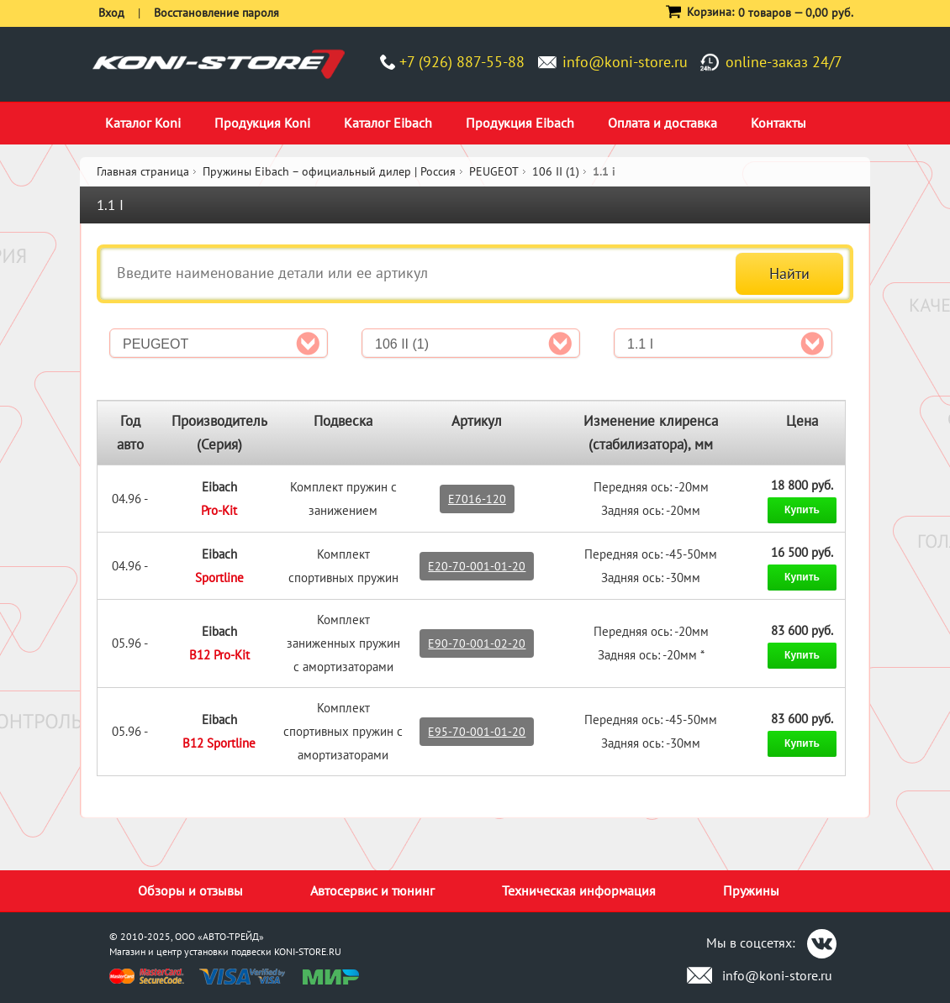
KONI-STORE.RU (307, 951)
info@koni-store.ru (625, 61)
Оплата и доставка (662, 122)
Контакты (778, 122)
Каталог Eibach (388, 122)
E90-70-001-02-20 (476, 643)
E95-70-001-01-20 (476, 731)
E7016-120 (477, 499)
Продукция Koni (262, 122)
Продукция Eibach (520, 122)
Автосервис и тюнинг (372, 890)
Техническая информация (579, 890)
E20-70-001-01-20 (476, 566)
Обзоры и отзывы (190, 890)
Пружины (751, 890)
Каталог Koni (143, 122)
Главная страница (143, 171)
